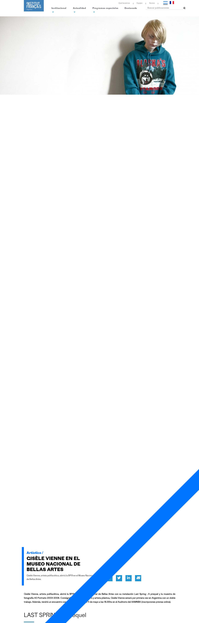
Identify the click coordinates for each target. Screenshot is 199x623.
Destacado (131, 8)
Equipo (139, 3)
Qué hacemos (124, 3)
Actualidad (79, 10)
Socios (152, 3)
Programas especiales (105, 10)
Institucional (58, 10)
